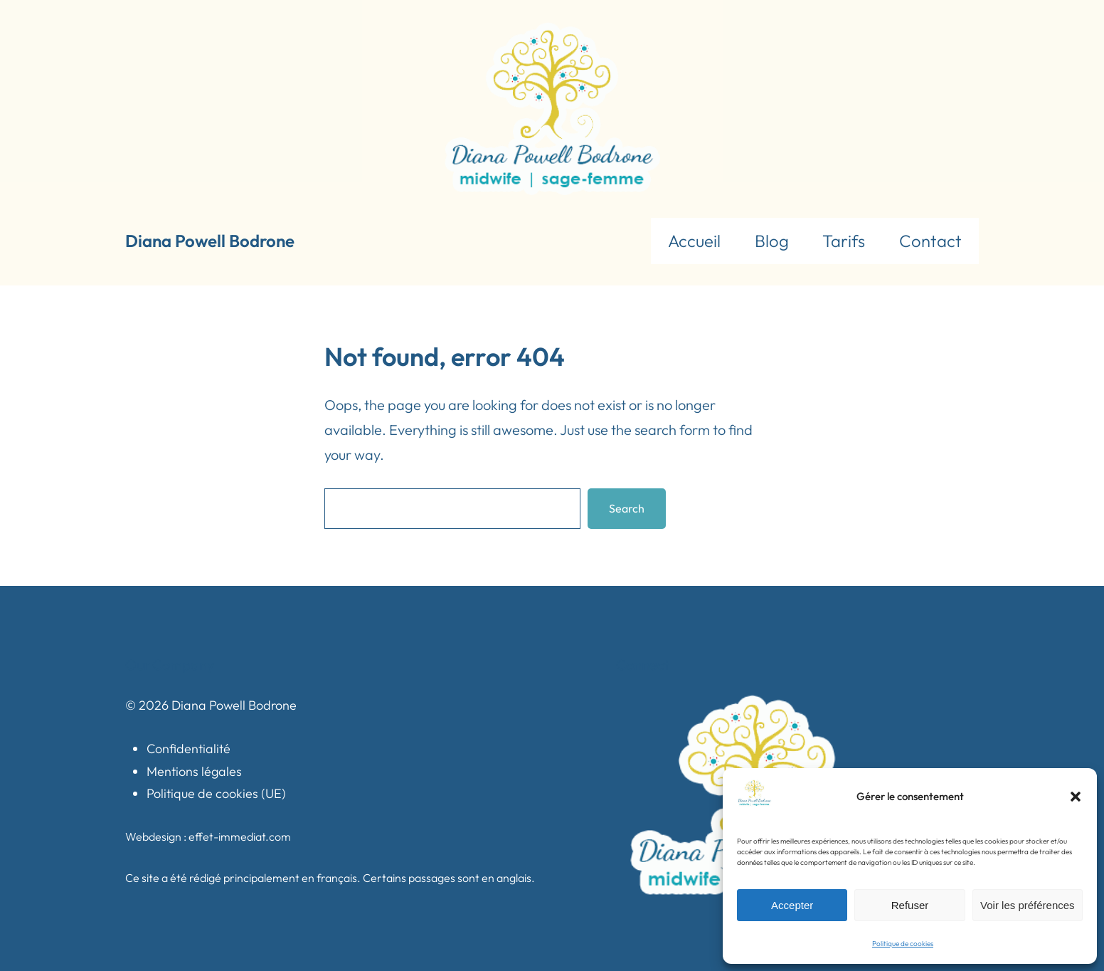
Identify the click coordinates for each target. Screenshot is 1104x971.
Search (626, 508)
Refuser (910, 905)
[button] (1075, 796)
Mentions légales (194, 771)
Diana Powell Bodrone (209, 240)
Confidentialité (188, 748)
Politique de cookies (902, 943)
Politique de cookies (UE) (216, 793)
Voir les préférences (1027, 905)
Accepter (792, 905)
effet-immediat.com (240, 836)
